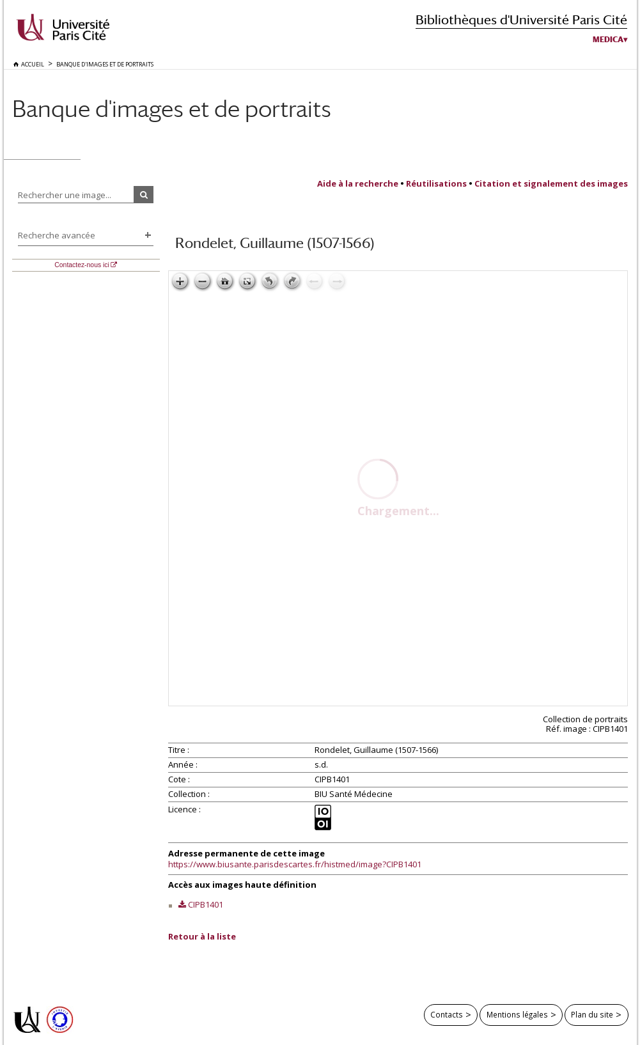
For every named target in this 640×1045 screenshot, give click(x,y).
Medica (608, 39)
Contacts (446, 1014)
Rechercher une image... (64, 195)
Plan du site (592, 1014)
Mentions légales (517, 1014)
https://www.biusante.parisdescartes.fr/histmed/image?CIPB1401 (294, 864)
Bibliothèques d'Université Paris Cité (521, 19)
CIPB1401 (205, 904)
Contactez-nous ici (81, 264)
